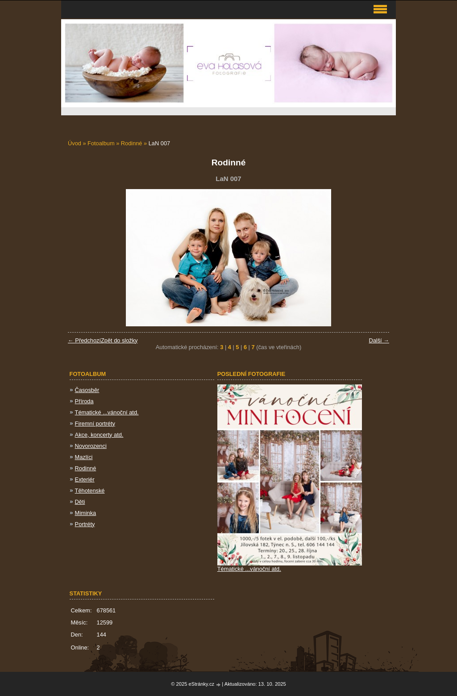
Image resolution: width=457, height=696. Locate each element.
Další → (379, 340)
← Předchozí (84, 340)
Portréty (85, 524)
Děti (80, 501)
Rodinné (132, 143)
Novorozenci (91, 446)
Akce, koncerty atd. (99, 434)
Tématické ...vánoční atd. (107, 412)
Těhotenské (90, 490)
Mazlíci (84, 457)
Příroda (84, 401)
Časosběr (87, 390)
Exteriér (85, 479)
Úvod (74, 143)
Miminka (85, 513)
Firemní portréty (95, 423)
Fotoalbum (100, 143)
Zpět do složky (119, 340)
